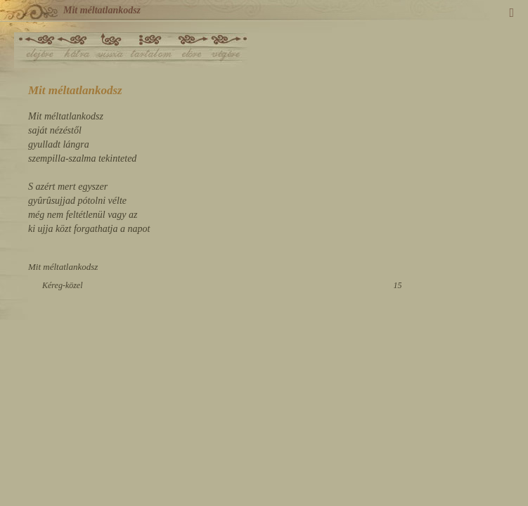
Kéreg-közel (62, 285)
